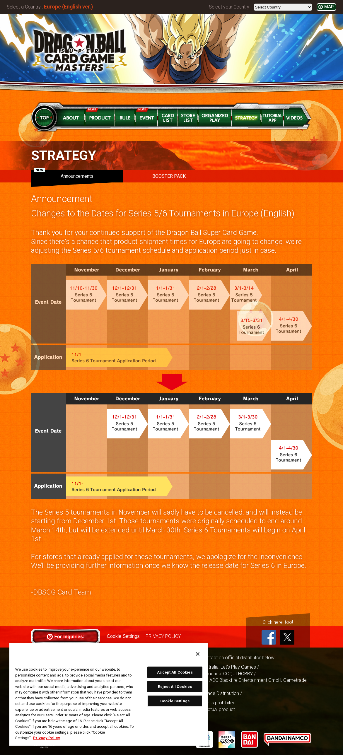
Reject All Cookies (175, 686)
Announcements (63, 174)
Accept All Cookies (174, 672)
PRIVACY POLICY (163, 636)
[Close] (197, 654)
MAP (329, 6)
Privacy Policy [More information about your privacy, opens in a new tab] (46, 738)
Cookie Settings (123, 636)
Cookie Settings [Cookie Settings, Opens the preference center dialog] (175, 701)
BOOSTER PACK (169, 176)
